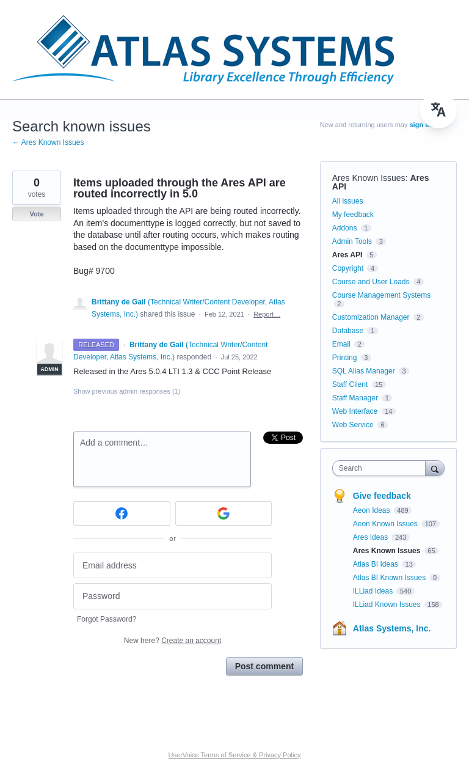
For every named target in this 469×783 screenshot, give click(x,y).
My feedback (353, 214)
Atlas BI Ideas (376, 564)
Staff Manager (355, 398)
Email (341, 344)
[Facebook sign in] (121, 513)
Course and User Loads (371, 282)
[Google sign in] (223, 513)
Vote (36, 214)
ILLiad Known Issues (388, 604)
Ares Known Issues (368, 178)
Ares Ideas (371, 537)
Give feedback (382, 496)
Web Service (353, 425)
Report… (266, 314)
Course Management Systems (381, 295)
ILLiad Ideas (374, 591)
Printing (344, 357)
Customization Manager (371, 317)
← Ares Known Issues (48, 142)
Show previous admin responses (126, 391)
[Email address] (172, 566)
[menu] (438, 110)
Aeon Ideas (372, 510)
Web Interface (354, 411)
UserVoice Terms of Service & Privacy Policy (235, 755)
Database (347, 330)
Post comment (264, 666)
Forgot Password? (106, 619)
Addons (344, 228)
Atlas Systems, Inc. (392, 628)
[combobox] (381, 468)
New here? (172, 640)
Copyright (347, 268)
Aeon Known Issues (386, 524)
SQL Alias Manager (363, 371)
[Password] (172, 596)
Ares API (347, 255)
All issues (347, 201)
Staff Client (350, 384)
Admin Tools (352, 241)
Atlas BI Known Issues (390, 577)
